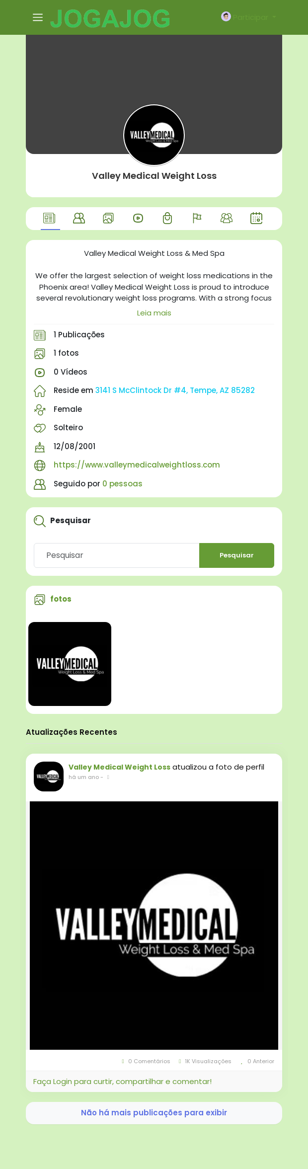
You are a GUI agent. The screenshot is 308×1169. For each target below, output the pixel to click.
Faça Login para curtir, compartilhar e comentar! (122, 1081)
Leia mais (154, 313)
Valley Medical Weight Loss (154, 175)
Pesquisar (237, 555)
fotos (61, 599)
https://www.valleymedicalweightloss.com (137, 465)
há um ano (84, 777)
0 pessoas (122, 483)
